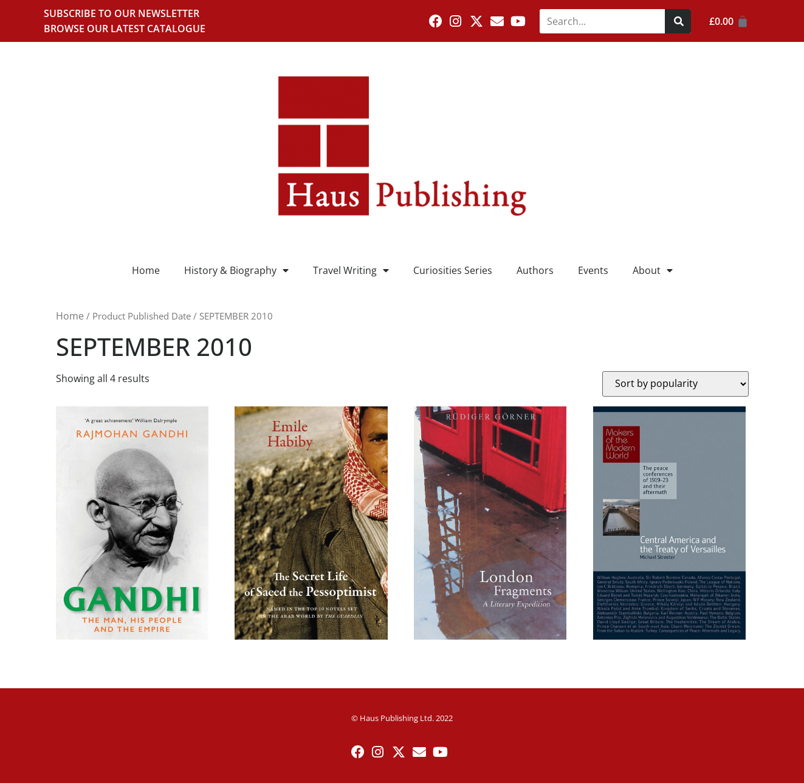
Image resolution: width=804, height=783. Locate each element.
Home (146, 270)
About (653, 270)
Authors (535, 270)
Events (593, 270)
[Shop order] (675, 384)
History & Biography (236, 270)
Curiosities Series (452, 270)
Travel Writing (351, 270)
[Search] (678, 21)
